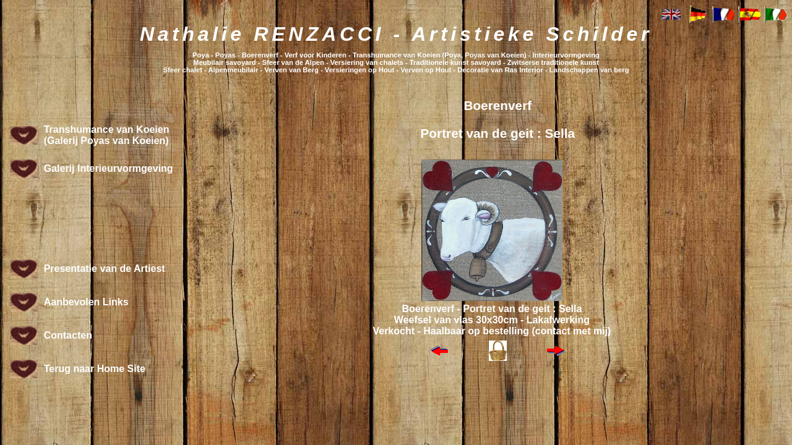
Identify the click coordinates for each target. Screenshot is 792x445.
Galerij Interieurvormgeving (108, 168)
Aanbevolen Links (86, 302)
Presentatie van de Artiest (104, 268)
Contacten (68, 335)
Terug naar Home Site (94, 368)
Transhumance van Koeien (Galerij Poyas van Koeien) (107, 135)
